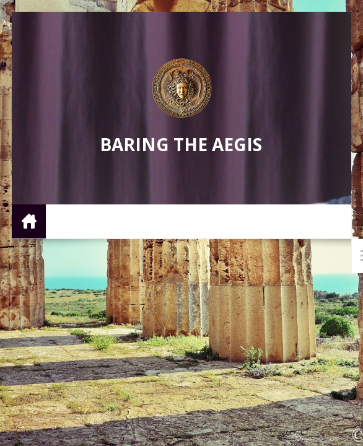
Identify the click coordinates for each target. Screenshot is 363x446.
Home (29, 220)
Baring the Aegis (181, 144)
